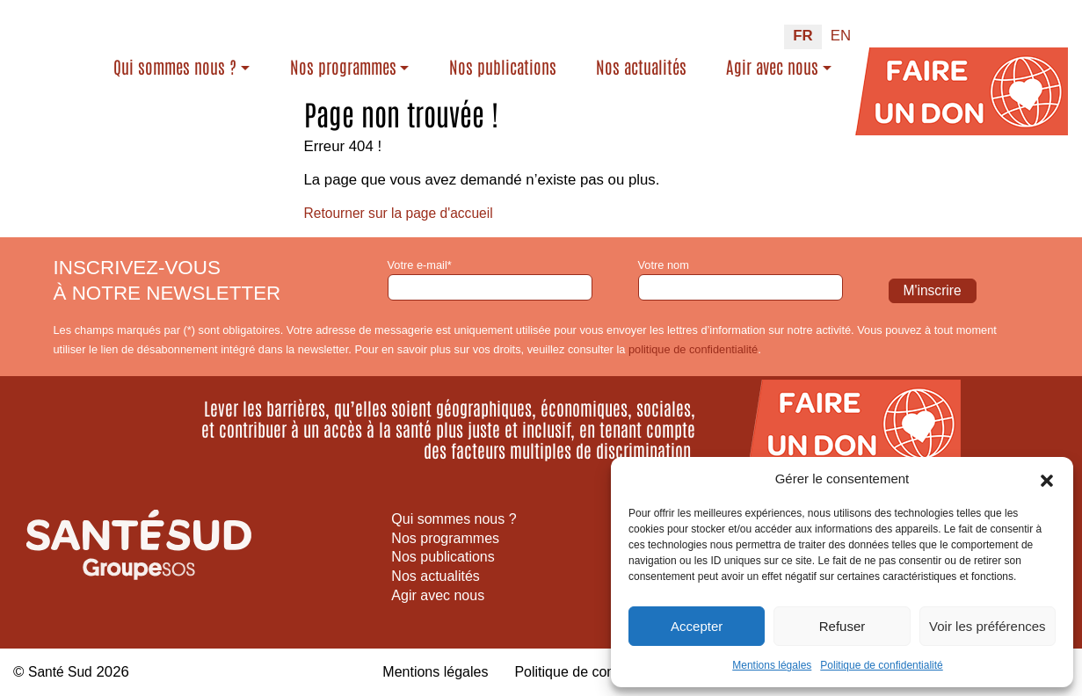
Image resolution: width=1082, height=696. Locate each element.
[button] (1047, 479)
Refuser (842, 626)
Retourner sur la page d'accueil (406, 213)
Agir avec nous (772, 58)
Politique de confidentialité (881, 665)
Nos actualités (655, 69)
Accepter (697, 626)
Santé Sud (62, 671)
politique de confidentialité (693, 349)
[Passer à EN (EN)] (841, 28)
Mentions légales (771, 665)
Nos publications (545, 69)
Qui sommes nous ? (231, 58)
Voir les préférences (987, 626)
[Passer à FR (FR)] (802, 28)
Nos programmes (399, 58)
